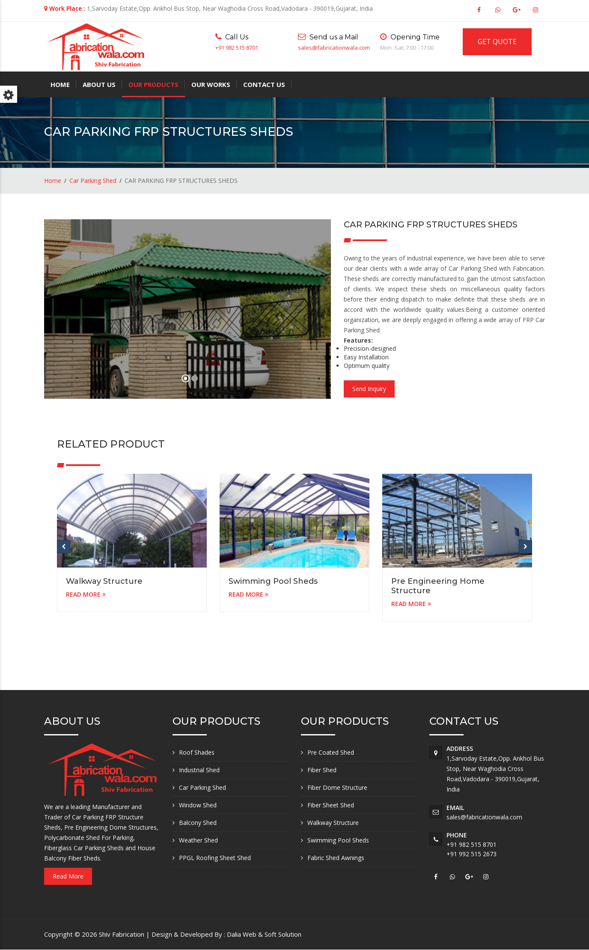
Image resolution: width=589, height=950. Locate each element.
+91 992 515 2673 (471, 854)
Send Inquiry (369, 389)
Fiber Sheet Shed (330, 805)
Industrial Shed (199, 770)
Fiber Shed (321, 770)
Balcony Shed (198, 823)
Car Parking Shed (92, 180)
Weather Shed (198, 840)
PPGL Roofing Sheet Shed (215, 858)
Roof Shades (196, 752)
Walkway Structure (104, 581)
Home (60, 84)
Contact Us (264, 84)
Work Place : (67, 8)
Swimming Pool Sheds (273, 581)
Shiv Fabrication (122, 934)
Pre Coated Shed (330, 752)
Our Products (153, 84)
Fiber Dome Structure (337, 787)
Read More (68, 876)
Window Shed (198, 805)
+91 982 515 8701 (236, 47)
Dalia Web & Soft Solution (264, 934)
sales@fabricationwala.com (334, 47)
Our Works (210, 84)
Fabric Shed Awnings (335, 858)
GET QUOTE (497, 41)
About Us (99, 84)
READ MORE (86, 594)
